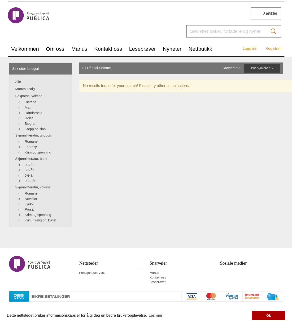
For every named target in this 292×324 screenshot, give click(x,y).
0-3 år (29, 165)
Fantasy (31, 147)
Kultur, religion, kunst (41, 220)
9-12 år (30, 181)
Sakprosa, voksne (28, 96)
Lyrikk (29, 204)
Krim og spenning (38, 152)
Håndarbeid (33, 113)
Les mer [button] (155, 315)
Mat (28, 107)
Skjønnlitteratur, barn (31, 159)
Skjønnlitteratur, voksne (33, 187)
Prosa (29, 209)
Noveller (31, 199)
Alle (18, 82)
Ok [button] (268, 315)
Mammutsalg (25, 89)
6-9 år (29, 175)
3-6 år (29, 170)
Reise (29, 118)
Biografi (30, 123)
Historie (30, 102)
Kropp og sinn (35, 129)
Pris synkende (262, 68)
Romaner (32, 141)
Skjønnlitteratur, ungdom (33, 135)
